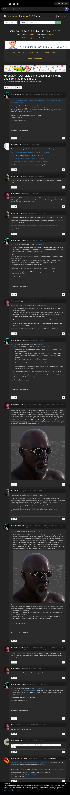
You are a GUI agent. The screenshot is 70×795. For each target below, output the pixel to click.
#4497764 (40, 531)
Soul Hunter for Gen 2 (17, 673)
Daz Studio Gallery (34, 52)
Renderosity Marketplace (35, 58)
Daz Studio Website (19, 52)
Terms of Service (49, 789)
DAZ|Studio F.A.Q (26, 38)
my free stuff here (31, 774)
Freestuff (53, 52)
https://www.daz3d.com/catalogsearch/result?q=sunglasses (27, 158)
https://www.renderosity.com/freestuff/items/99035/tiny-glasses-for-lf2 (30, 762)
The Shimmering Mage (57, 769)
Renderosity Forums (17, 16)
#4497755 (40, 344)
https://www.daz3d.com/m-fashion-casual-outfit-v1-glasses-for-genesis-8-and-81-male (35, 225)
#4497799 (41, 688)
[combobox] (10, 22)
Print (19, 87)
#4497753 (43, 305)
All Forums (61, 16)
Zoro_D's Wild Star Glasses (25, 653)
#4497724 (41, 244)
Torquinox (13, 244)
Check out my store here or (18, 774)
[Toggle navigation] (3, 3)
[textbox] (10, 23)
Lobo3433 (51, 34)
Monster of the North (42, 769)
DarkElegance (12, 81)
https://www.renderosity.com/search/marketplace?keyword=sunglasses (30, 152)
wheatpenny (31, 34)
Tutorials (46, 52)
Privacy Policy (16, 791)
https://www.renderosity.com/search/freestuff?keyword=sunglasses (29, 161)
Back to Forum (9, 87)
